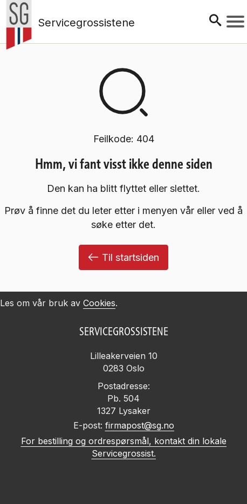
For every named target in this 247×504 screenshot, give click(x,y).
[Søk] (215, 21)
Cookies (99, 303)
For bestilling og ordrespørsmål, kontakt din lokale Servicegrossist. (124, 447)
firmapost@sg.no (139, 425)
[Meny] (235, 21)
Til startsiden (123, 257)
